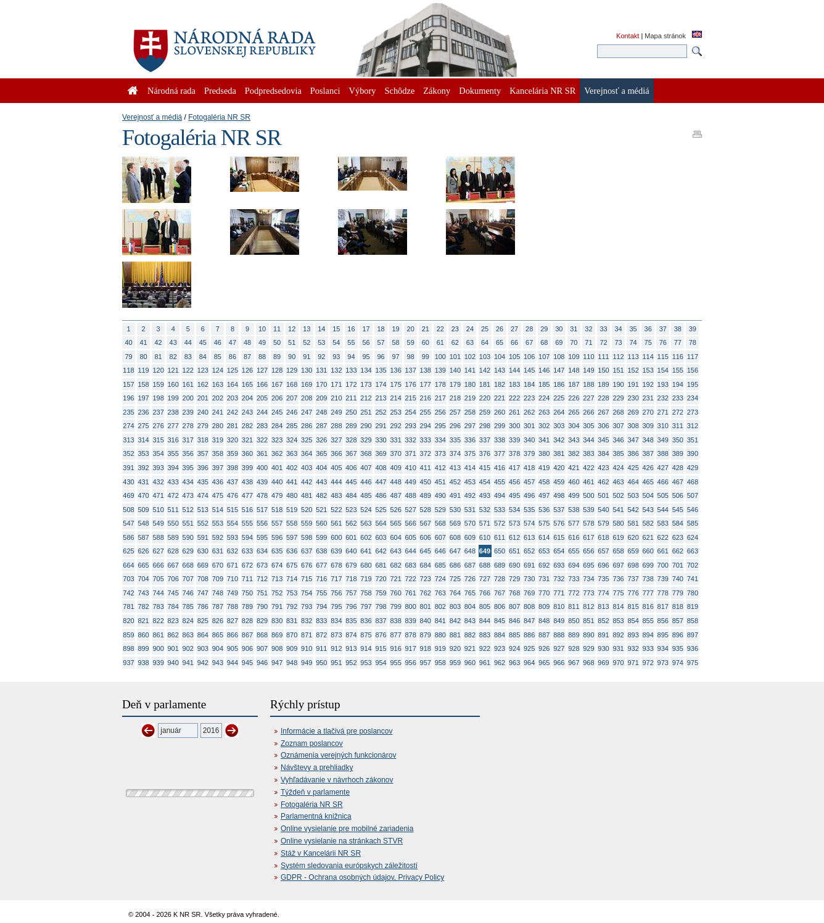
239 (188, 412)
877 (395, 635)
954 (380, 662)
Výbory (362, 91)
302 (544, 425)
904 (217, 648)
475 (217, 495)
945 (247, 662)
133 (350, 370)
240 (202, 412)
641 (365, 551)
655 (573, 551)
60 (425, 342)
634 (262, 551)
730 (529, 578)
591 (202, 537)
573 (514, 523)
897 (692, 635)
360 (247, 453)
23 (455, 329)
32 (588, 329)
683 (410, 565)
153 (648, 370)
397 (217, 467)
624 (692, 537)
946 (262, 662)
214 (395, 398)
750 (247, 593)
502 (618, 495)
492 (470, 495)
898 (128, 648)
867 (247, 635)
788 (232, 606)
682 (395, 565)
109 (573, 356)
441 (291, 482)
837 (380, 620)
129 (291, 370)
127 (262, 370)
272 (677, 412)
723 (425, 578)
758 (365, 593)
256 (440, 412)
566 (410, 523)
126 (247, 370)
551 (188, 523)
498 (558, 495)
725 (455, 578)
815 (632, 606)
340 (529, 440)
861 (157, 635)
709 (217, 578)
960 (470, 662)
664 (128, 565)
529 (440, 509)
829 (262, 620)
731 (544, 578)
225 (558, 398)
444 (336, 482)
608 (455, 537)
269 (632, 412)
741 (692, 578)
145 (529, 370)
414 (470, 467)
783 (157, 606)
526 (395, 509)
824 (188, 620)
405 (336, 467)
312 (692, 425)
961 (484, 662)
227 (588, 398)
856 (663, 620)
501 (603, 495)
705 (157, 578)
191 (632, 384)
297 (470, 425)
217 (440, 398)
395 (188, 467)
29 (544, 329)
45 (203, 342)
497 (544, 495)
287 (321, 425)
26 (499, 329)
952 (350, 662)
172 (350, 384)
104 (499, 356)
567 (425, 523)
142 (484, 370)
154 (663, 370)
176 (410, 384)
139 (440, 370)
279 (202, 425)
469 (128, 495)
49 (262, 342)
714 (291, 578)
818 (677, 606)
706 (173, 578)
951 (336, 662)
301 (529, 425)
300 (514, 425)
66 (514, 342)
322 (262, 440)
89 (277, 356)
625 (128, 551)
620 (632, 537)
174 (380, 384)
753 (291, 593)
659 (632, 551)
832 (306, 620)
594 (247, 537)
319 (217, 440)
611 (499, 537)
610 (484, 537)
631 (217, 551)
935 (677, 648)
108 (558, 356)
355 (173, 453)
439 (262, 482)
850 (573, 620)
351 (692, 440)
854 (632, 620)
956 (410, 662)
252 (380, 412)
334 (440, 440)
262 (529, 412)
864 (202, 635)
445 (350, 482)
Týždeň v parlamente (315, 792)
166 (262, 384)
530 (455, 509)
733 (573, 578)
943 (217, 662)
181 (484, 384)
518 (276, 509)
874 (350, 635)
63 (470, 342)
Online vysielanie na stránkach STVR (342, 841)
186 (558, 384)
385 (618, 453)
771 (558, 593)
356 (188, 453)
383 (588, 453)
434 (188, 482)
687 (470, 565)
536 (544, 509)
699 (648, 565)
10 (262, 329)
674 (276, 565)
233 (677, 398)
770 (544, 593)
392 (143, 467)
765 (470, 593)
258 (470, 412)
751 (262, 593)
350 (677, 440)
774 (603, 593)
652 (529, 551)
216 (425, 398)
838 (395, 620)
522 (336, 509)
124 (217, 370)
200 (188, 398)
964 (529, 662)
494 (499, 495)
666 (157, 565)
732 (558, 578)
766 (484, 593)
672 (247, 565)
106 (529, 356)
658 (618, 551)
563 (365, 523)
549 (157, 523)
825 (202, 620)
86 (232, 356)
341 (544, 440)
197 (143, 398)
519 (291, 509)
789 (247, 606)
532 (484, 509)
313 (128, 440)
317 (188, 440)
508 (128, 509)
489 (425, 495)
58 (396, 342)
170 (321, 384)
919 (440, 648)
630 (202, 551)
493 (484, 495)
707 (188, 578)
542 (632, 509)
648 (470, 551)
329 (365, 440)
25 (484, 329)
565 (395, 523)
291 (380, 425)
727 (484, 578)
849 (558, 620)
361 (262, 453)
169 (306, 384)
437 (232, 482)
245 (276, 412)
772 (573, 593)
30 (558, 329)
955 (395, 662)
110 (588, 356)
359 (232, 453)
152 (632, 370)
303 (558, 425)
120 (157, 370)
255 (425, 412)
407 (365, 467)
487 (395, 495)
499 (573, 495)
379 (529, 453)
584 (677, 523)
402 (291, 467)
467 (677, 482)
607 (440, 537)
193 (663, 384)
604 (395, 537)
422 (588, 467)
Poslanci (325, 91)
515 (232, 509)
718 (350, 578)
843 (470, 620)
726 (470, 578)
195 (692, 384)
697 (618, 565)
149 (588, 370)
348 (648, 440)
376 (484, 453)
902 (188, 648)
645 (425, 551)
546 (692, 509)
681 (380, 565)
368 (365, 453)
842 (455, 620)
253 (395, 412)
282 (247, 425)
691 (529, 565)
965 (544, 662)
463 (618, 482)
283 (262, 425)
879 (425, 635)
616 (573, 537)
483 (336, 495)
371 (410, 453)
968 (588, 662)
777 (648, 593)
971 (632, 662)
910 (306, 648)
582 (648, 523)
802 (440, 606)
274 (128, 425)
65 (499, 342)
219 (470, 398)
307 (618, 425)
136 (395, 370)
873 (336, 635)
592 (217, 537)
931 (618, 648)
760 (395, 593)
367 (350, 453)
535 (529, 509)
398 (232, 467)
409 (395, 467)
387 (648, 453)
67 (529, 342)
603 (380, 537)
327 (336, 440)
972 (648, 662)
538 (573, 509)
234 (692, 398)
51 (291, 342)
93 (336, 356)
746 (188, 593)
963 (514, 662)
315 (157, 440)
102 (470, 356)
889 (573, 635)
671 (232, 565)
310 (663, 425)
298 (484, 425)
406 (350, 467)
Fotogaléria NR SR (219, 117)
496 (529, 495)
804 (470, 606)
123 (202, 370)
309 (648, 425)
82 (173, 356)
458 (544, 482)
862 (173, 635)
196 (128, 398)
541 (618, 509)
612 (514, 537)
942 (202, 662)
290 (365, 425)
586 (128, 537)
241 (217, 412)
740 (677, 578)
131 (321, 370)
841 (440, 620)
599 (321, 537)
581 (632, 523)
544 (663, 509)
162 (202, 384)
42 (158, 342)
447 (380, 482)
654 (558, 551)
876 (380, 635)
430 (128, 482)
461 (588, 482)
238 (173, 412)
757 (350, 593)
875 (365, 635)
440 (276, 482)
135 (380, 370)
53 (321, 342)
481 (306, 495)
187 (573, 384)
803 (455, 606)
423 (603, 467)
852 (603, 620)
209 (321, 398)
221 (499, 398)
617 (588, 537)
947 (276, 662)
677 (321, 565)
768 (514, 593)
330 (380, 440)
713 (276, 578)
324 (291, 440)
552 (202, 523)
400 (262, 467)
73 (618, 342)
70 (573, 342)
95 (365, 356)
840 (425, 620)
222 (514, 398)
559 (306, 523)
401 (276, 467)
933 (648, 648)
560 (321, 523)
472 (173, 495)
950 (321, 662)
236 (143, 412)
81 (158, 356)
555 (247, 523)
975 (692, 662)
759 (380, 593)
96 (380, 356)
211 (350, 398)
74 (633, 342)
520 (306, 509)
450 (425, 482)
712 (262, 578)
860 (143, 635)
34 (618, 329)
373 (440, 453)
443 (321, 482)
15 (336, 329)
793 (306, 606)
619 (618, 537)
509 (143, 509)
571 (484, 523)
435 (202, 482)
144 (514, 370)
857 (677, 620)
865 (217, 635)
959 (455, 662)
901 (173, 648)
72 (603, 342)
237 (157, 412)
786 (202, 606)
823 (173, 620)
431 (143, 482)
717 (336, 578)
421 (573, 467)
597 (291, 537)
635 (276, 551)
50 (277, 342)
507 (692, 495)
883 (484, 635)
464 (632, 482)
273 (692, 412)
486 (380, 495)
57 (380, 342)
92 (321, 356)
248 (321, 412)
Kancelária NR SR (542, 91)
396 (202, 467)
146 (544, 370)
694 (573, 565)
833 (321, 620)
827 (232, 620)
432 (157, 482)
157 (128, 384)
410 (410, 467)
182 (499, 384)
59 (410, 342)
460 (573, 482)
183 (514, 384)
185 (544, 384)
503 (632, 495)
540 (603, 509)
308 (632, 425)
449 (410, 482)
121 (173, 370)
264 (558, 412)
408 (380, 467)
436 (217, 482)
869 (276, 635)
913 (350, 648)
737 (632, 578)
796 (350, 606)
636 (291, 551)
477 (247, 495)
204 (247, 398)
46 (217, 342)
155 (677, 370)
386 (632, 453)
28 (529, 329)
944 (232, 662)
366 (336, 453)
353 (143, 453)
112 (618, 356)
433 (173, 482)
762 (425, 593)
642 (380, 551)
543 (648, 509)
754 (306, 593)
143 (499, 370)
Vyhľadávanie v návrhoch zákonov (337, 780)
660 (648, 551)
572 (499, 523)
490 (440, 495)
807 (514, 606)
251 (365, 412)
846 (514, 620)
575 (544, 523)
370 (395, 453)
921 (470, 648)
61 (440, 342)
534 (514, 509)
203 (232, 398)
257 (455, 412)
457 (529, 482)
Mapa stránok (665, 35)
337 (484, 440)
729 (514, 578)
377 (499, 453)
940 (173, 662)
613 (529, 537)
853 (618, 620)
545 (677, 509)
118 (128, 370)
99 (425, 356)
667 (173, 565)
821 (143, 620)
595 (262, 537)
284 (276, 425)
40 (128, 342)
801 (425, 606)
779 (677, 593)
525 (380, 509)
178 (440, 384)
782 (143, 606)
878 (410, 635)
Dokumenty (480, 91)
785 (188, 606)
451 (440, 482)
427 (663, 467)
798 (380, 606)
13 (306, 329)
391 (128, 467)
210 (336, 398)
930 (603, 648)
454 (484, 482)
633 (247, 551)
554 (232, 523)
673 (262, 565)
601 (350, 537)
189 (603, 384)
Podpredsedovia (273, 91)
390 (692, 453)
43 (173, 342)
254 (410, 412)
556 (262, 523)
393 (157, 467)
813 (603, 606)
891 (603, 635)
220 (484, 398)
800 (410, 606)
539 (588, 509)
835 (350, 620)
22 (440, 329)
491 (455, 495)
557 (276, 523)
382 (573, 453)
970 (618, 662)
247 (306, 412)
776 (632, 593)
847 (529, 620)
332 (410, 440)
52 (306, 342)
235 (128, 412)
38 (678, 329)
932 (632, 648)
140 (455, 370)
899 (143, 648)
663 (692, 551)
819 (692, 606)
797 (365, 606)
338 (499, 440)
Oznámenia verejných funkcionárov (338, 755)
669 (202, 565)
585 (692, 523)
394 (173, 467)
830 (276, 620)
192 (648, 384)
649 (484, 551)
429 (692, 467)
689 (499, 565)
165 (247, 384)
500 (588, 495)
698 (632, 565)
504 (648, 495)
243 (247, 412)
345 (603, 440)
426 (648, 467)
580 (618, 523)
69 (558, 342)
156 (692, 370)
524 (365, 509)
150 (603, 370)
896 (677, 635)
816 (648, 606)
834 (336, 620)
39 (692, 329)
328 (350, 440)
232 (663, 398)
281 (232, 425)
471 (157, 495)
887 (544, 635)
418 (529, 467)
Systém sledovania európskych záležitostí (349, 865)
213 (380, 398)
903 (202, 648)
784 (173, 606)
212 (365, 398)
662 (677, 551)
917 (410, 648)
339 (514, 440)
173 (365, 384)
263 (544, 412)
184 (529, 384)
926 (544, 648)
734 (588, 578)
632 (232, 551)
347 (632, 440)
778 (663, 593)
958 (440, 662)
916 (395, 648)
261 (514, 412)
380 (544, 453)
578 (588, 523)
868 (262, 635)
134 (365, 370)
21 (425, 329)
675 (291, 565)
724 (440, 578)
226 (573, 398)
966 (558, 662)
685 (440, 565)
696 (603, 565)
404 (321, 467)
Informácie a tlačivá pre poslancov (336, 731)
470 (143, 495)
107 (544, 356)
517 (262, 509)
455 (499, 482)
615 (558, 537)
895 (663, 635)
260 (499, 412)
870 (291, 635)
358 (217, 453)
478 (262, 495)
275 (143, 425)
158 (143, 384)
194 (677, 384)
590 (188, 537)
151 (618, 370)
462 (603, 482)
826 (217, 620)
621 (648, 537)
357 (202, 453)
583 (663, 523)
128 (276, 370)
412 (440, 467)
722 (410, 578)
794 (321, 606)
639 (336, 551)
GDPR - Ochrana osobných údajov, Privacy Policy (362, 877)
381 (558, 453)
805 (484, 606)
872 (321, 635)
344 (588, 440)
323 (276, 440)
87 (247, 356)
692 (544, 565)
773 (588, 593)
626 (143, 551)
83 (188, 356)
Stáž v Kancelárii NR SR (321, 853)
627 (157, 551)
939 (157, 662)
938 (143, 662)
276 (157, 425)
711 (247, 578)
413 (455, 467)
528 (425, 509)
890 (588, 635)
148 (573, 370)
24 (470, 329)
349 (663, 440)
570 (470, 523)
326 (321, 440)
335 (455, 440)
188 (588, 384)
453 (470, 482)
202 (217, 398)
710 (232, 578)
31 (573, 329)
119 (143, 370)
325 (306, 440)
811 (573, 606)
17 (365, 329)
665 (143, 565)
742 (128, 593)
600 (336, 537)
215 (410, 398)
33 (603, 329)
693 (558, 565)
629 (188, 551)
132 (336, 370)
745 (173, 593)
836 (365, 620)
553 (217, 523)
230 (632, 398)
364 (306, 453)
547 (128, 523)
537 (558, 509)
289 (350, 425)
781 (128, 606)
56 (365, 342)
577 (573, 523)
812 (588, 606)
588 (157, 537)
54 (336, 342)
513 (202, 509)
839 (410, 620)
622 (663, 537)
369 (380, 453)
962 (499, 662)
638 (321, 551)
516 (247, 509)
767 (499, 593)
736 (618, 578)
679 (350, 565)
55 (351, 342)
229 (618, 398)
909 (291, 648)
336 (470, 440)
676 (306, 565)
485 (365, 495)
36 (648, 329)
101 (455, 356)
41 (143, 342)
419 (544, 467)
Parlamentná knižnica (316, 816)
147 (558, 370)
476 (232, 495)
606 (425, 537)
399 (247, 467)
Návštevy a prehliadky (317, 767)
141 (470, 370)
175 (395, 384)
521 (321, 509)
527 (410, 509)
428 (677, 467)
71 (588, 342)
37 (663, 329)
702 (692, 565)
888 (558, 635)
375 (470, 453)
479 (276, 495)
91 (306, 356)
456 (514, 482)
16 (351, 329)
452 (455, 482)
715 (306, 578)
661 (663, 551)
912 (336, 648)
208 (306, 398)
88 (262, 356)
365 (321, 453)
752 (276, 593)
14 (321, 329)
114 (648, 356)
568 (440, 523)
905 (232, 648)
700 (663, 565)
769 (529, 593)
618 (603, 537)
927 (558, 648)
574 (529, 523)
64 (484, 342)
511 (173, 509)
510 (157, 509)
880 (440, 635)
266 (588, 412)
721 (395, 578)
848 (544, 620)
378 (514, 453)
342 (558, 440)
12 (291, 329)
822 (157, 620)
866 (232, 635)
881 (455, 635)
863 (188, 635)
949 (306, 662)
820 (128, 620)
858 (692, 620)
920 (455, 648)
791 (276, 606)
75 (648, 342)
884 (499, 635)
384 (603, 453)
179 (455, 384)
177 (425, 384)
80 (143, 356)
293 (410, 425)
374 (455, 453)
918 (425, 648)
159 (157, 384)
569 (455, 523)
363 (291, 453)
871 (306, 635)
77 (678, 342)
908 (276, 648)
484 (350, 495)
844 (484, 620)
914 (365, 648)
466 (663, 482)
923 (499, 648)
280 (217, 425)
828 (247, 620)
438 (247, 482)
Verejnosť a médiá (152, 117)
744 (157, 593)
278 (188, 425)
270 (648, 412)
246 (291, 412)
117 (692, 356)
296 (455, 425)
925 (529, 648)
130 (306, 370)
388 (663, 453)
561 (336, 523)
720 (380, 578)
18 (380, 329)
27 (514, 329)
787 (217, 606)
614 (544, 537)
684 (425, 565)
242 (232, 412)
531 (470, 509)
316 (173, 440)
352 (128, 453)
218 (455, 398)
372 (425, 453)
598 (306, 537)
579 (603, 523)
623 (677, 537)
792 (291, 606)
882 (470, 635)
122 (188, 370)
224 (544, 398)
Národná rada (171, 91)
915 (380, 648)
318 (202, 440)
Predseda (220, 91)
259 (484, 412)
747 (202, 593)
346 (618, 440)
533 (499, 509)
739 (663, 578)
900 (157, 648)
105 (514, 356)
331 (395, 440)
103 (484, 356)
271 (663, 412)
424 (618, 467)
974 (677, 662)
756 (336, 593)
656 (588, 551)
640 (350, 551)
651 (514, 551)
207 (291, 398)
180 (470, 384)
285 (291, 425)
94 (351, 356)
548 (143, 523)
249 (336, 412)
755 (321, 593)
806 (499, 606)
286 (306, 425)
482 (321, 495)
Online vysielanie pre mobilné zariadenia (347, 828)
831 (291, 620)
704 (143, 578)
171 (336, 384)
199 (173, 398)
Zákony (436, 91)
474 (202, 495)
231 (648, 398)
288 (336, 425)
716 (321, 578)
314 (143, 440)
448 (395, 482)
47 (232, 342)
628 (173, 551)
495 (514, 495)
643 (395, 551)
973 (663, 662)
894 (648, 635)
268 (618, 412)
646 (440, 551)
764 (455, 593)
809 (544, 606)
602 (365, 537)
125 (232, 370)
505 (663, 495)
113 (632, 356)
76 (663, 342)
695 (588, 565)
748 (217, 593)
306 (603, 425)
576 (558, 523)
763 (440, 593)
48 (247, 342)
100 (440, 356)
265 (573, 412)
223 (529, 398)
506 (677, 495)
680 (365, 565)
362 (276, 453)
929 (588, 648)
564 (380, 523)
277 (173, 425)
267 (603, 412)
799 (395, 606)
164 (232, 384)
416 (499, 467)
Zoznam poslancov (312, 743)
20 (410, 329)
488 (410, 495)
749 (232, 593)
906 (247, 648)
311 (677, 425)
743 (143, 593)
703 (128, 578)
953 (365, 662)
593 (232, 537)
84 (203, 356)
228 (603, 398)
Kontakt (627, 35)
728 (499, 578)
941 (188, 662)
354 (157, 453)
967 (573, 662)
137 (410, 370)
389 (677, 453)
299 (499, 425)
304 (573, 425)
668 (188, 565)
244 (262, 412)
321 (247, 440)
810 (558, 606)
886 (529, 635)
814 (618, 606)
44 (188, 342)
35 (633, 329)
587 (143, 537)
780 (692, 593)
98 (410, 356)
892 (618, 635)
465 (648, 482)
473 (188, 495)
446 (365, 482)
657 (603, 551)
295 (440, 425)
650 (499, 551)
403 (306, 467)
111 (603, 356)
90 (291, 356)
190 (618, 384)
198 (157, 398)
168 (291, 384)
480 (291, 495)
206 (276, 398)
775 (618, 593)
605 (410, 537)
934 (663, 648)
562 (350, 523)
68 (544, 342)
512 (188, 509)
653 (544, 551)
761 (410, 593)
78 (692, 342)
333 (425, 440)
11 (277, 329)
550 (173, 523)
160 (173, 384)
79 (128, 356)
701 (677, 565)
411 (425, 467)
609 (470, 537)
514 (217, 509)
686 (455, 565)
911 (321, 648)
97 (396, 356)
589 (173, 537)
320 (232, 440)
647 (455, 551)
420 (558, 467)
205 (262, 398)
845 (499, 620)
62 (455, 342)
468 (692, 482)
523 (350, 509)
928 (573, 648)
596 (276, 537)
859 (128, 635)
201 (202, 398)
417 (514, 467)
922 (484, 648)
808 (529, 606)
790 (262, 606)
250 (350, 412)
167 (276, 384)
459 (558, 482)
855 (648, 620)
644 (410, 551)
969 (603, 662)
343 (573, 440)
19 (396, 329)
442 (306, 482)
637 (306, 551)
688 (484, 565)
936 (692, 648)
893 (632, 635)
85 (217, 356)
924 (514, 648)
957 (425, 662)
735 (603, 578)
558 (291, 523)
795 (336, 606)
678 (336, 565)
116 (677, 356)
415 (484, 467)
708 (202, 578)
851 (588, 620)
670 (217, 565)
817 (663, 606)
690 (514, 565)
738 (648, 578)
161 (188, 384)
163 (217, 384)
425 (632, 467)
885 (514, 635)
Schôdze (400, 91)
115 (663, 356)
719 (365, 578)
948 (291, 662)
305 (588, 425)
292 (395, 425)
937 (128, 662)
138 (425, 370)
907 (262, 648)
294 (425, 425)
